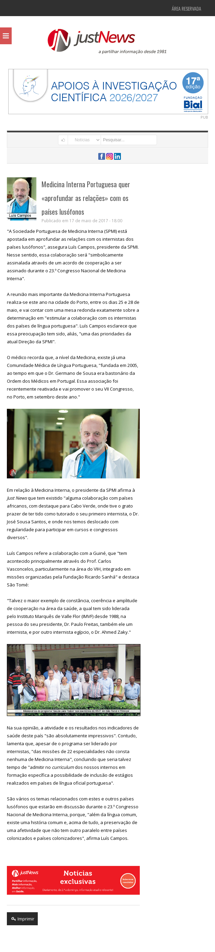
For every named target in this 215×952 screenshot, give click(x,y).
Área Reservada (186, 8)
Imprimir (22, 919)
